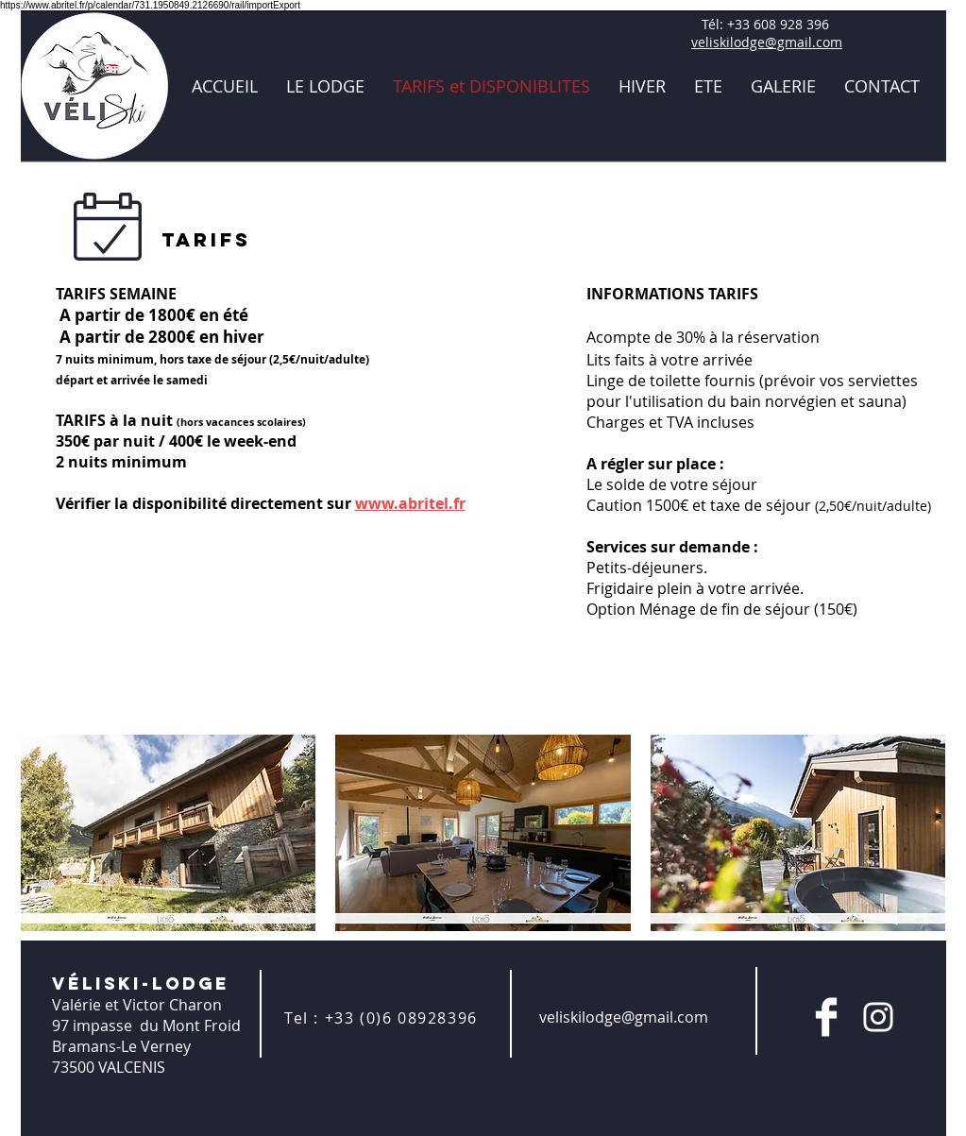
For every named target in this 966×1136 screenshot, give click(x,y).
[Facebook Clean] (826, 1017)
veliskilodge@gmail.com (766, 42)
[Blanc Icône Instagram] (878, 1017)
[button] (168, 833)
